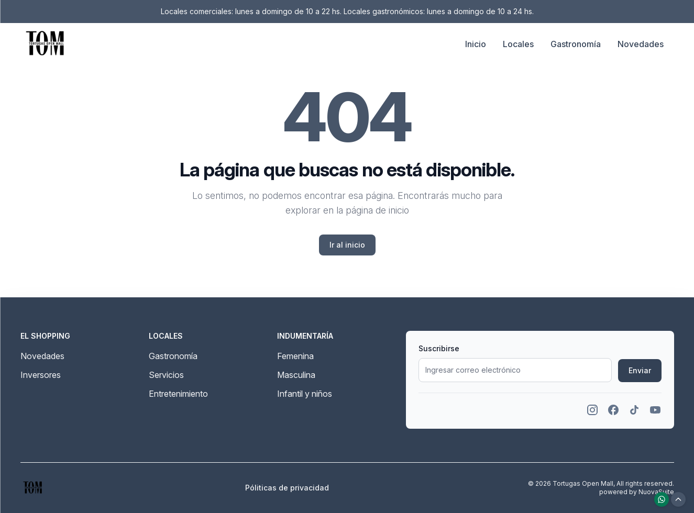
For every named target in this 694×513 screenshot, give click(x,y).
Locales (518, 44)
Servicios (166, 375)
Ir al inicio (347, 244)
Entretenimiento (178, 393)
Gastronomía (575, 44)
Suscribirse (438, 348)
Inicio (475, 44)
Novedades (641, 44)
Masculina (296, 375)
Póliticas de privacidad (287, 487)
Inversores (40, 375)
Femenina (295, 356)
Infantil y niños (304, 393)
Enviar (640, 370)
